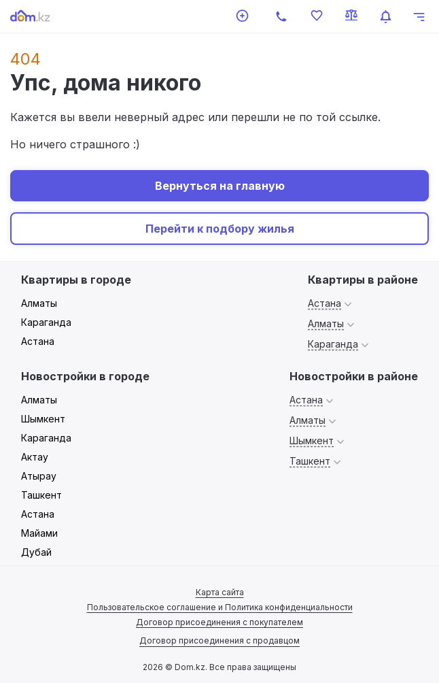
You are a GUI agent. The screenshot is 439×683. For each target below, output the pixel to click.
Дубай (36, 552)
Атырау (38, 476)
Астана (37, 341)
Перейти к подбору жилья (219, 228)
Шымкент (43, 418)
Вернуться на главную (220, 186)
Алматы (39, 303)
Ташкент (41, 495)
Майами (39, 533)
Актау (34, 457)
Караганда (46, 322)
